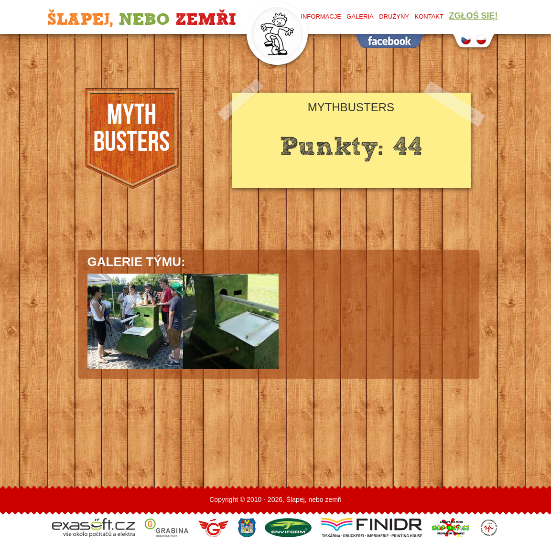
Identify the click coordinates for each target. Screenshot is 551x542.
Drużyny (394, 16)
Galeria (359, 16)
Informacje (321, 16)
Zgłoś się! (473, 16)
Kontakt (429, 16)
